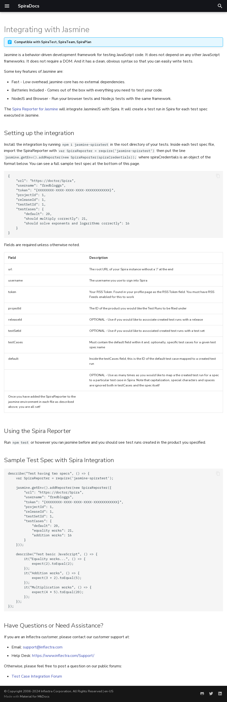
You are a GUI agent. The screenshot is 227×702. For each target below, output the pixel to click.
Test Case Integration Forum (36, 676)
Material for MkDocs (35, 696)
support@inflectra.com (42, 647)
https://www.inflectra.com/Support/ (63, 655)
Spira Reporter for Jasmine (35, 109)
